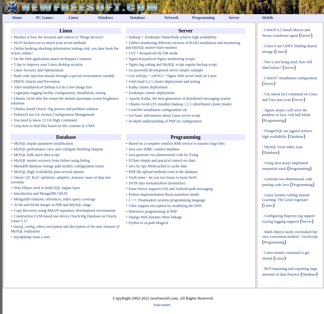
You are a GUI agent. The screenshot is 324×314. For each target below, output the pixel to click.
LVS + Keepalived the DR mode (153, 53)
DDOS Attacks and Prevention (37, 81)
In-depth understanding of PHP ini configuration (165, 121)
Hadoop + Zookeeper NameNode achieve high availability (173, 37)
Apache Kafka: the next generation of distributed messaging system (180, 98)
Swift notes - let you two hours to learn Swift (163, 177)
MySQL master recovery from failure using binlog (52, 160)
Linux (73, 17)
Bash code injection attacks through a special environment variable (64, 76)
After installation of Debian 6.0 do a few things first (53, 87)
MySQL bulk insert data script (37, 155)
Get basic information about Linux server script (164, 115)
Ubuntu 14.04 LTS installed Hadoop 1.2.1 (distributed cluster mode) (180, 104)
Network (171, 17)
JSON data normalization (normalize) (157, 183)
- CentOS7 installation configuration (289, 78)
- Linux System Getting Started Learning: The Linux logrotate (285, 197)
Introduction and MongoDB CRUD (40, 193)
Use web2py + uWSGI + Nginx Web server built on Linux (173, 76)
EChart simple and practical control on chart (162, 160)
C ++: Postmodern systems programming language (167, 200)
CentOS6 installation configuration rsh (158, 110)
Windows (105, 17)
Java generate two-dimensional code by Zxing (163, 155)
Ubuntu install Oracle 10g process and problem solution (56, 109)
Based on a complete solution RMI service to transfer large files (177, 143)
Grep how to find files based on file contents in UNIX (54, 126)
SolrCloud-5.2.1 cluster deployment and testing (164, 81)
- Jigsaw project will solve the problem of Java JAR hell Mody (286, 112)
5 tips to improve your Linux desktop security (48, 64)
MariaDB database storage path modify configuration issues (59, 166)
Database (137, 17)
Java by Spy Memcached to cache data (158, 166)
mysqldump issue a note (32, 237)
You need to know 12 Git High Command (45, 120)
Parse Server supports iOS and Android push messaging (171, 189)
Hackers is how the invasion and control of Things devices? (59, 37)
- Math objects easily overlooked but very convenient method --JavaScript (290, 234)
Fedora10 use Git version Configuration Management (54, 114)
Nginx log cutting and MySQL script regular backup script (173, 64)
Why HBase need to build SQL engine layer (47, 188)
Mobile (267, 17)
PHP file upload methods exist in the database (163, 172)
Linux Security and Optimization (38, 70)
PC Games (44, 17)
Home (17, 17)
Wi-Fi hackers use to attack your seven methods (50, 43)
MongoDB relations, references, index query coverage (54, 199)
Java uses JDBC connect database (154, 149)
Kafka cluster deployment (148, 87)
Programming (203, 17)
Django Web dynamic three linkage (155, 217)
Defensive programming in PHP (153, 211)
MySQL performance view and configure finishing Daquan (58, 149)
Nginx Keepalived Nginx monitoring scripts (162, 59)
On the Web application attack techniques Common (52, 59)
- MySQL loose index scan (282, 147)
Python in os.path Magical (148, 223)
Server (234, 17)
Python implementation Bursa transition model (164, 194)
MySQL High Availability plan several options (49, 172)
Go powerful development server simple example (166, 70)
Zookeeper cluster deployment (152, 93)
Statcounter (162, 305)
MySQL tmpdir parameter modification (43, 143)
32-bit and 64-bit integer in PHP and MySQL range (52, 205)
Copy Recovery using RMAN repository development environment (64, 210)
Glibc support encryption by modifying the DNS (165, 206)
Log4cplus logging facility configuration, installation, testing (59, 93)
